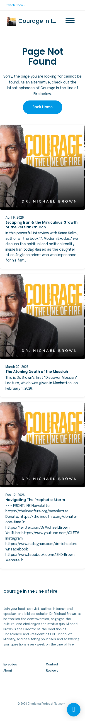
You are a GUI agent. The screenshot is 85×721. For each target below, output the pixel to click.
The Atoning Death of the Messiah (36, 371)
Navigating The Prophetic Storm (35, 499)
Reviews (52, 670)
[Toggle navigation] (70, 21)
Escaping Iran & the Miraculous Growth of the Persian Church (41, 225)
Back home (42, 107)
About (7, 670)
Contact (52, 664)
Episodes (10, 664)
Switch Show (14, 5)
